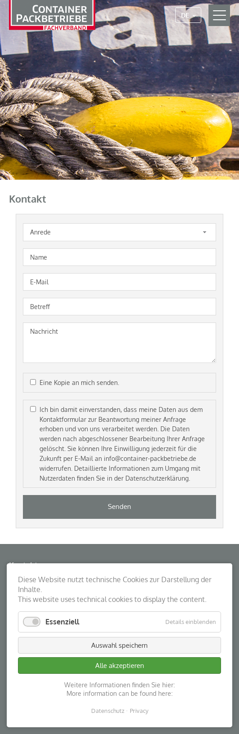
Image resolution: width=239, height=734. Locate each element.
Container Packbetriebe (52, 15)
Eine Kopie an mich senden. (79, 382)
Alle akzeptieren (119, 665)
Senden (119, 506)
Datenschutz (107, 710)
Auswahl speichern (119, 645)
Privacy (139, 710)
